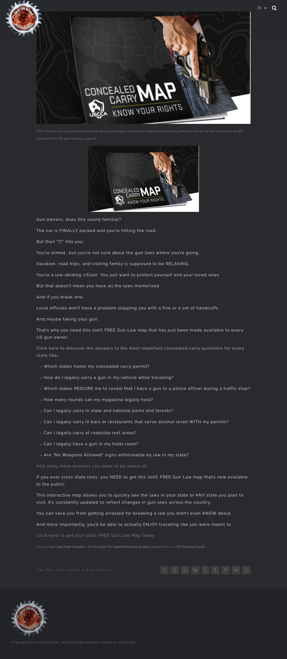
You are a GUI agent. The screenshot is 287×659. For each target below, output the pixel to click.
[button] (274, 7)
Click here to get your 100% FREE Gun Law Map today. (95, 535)
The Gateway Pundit (190, 547)
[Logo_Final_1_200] (28, 601)
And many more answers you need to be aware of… (92, 466)
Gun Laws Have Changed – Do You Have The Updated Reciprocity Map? (100, 547)
